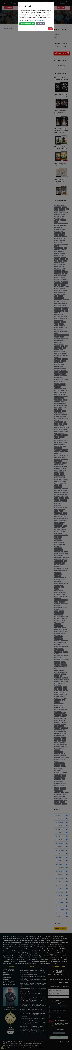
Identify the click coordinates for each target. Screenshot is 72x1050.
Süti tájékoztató (41, 20)
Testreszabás (40, 23)
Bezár (50, 28)
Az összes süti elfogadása (27, 23)
